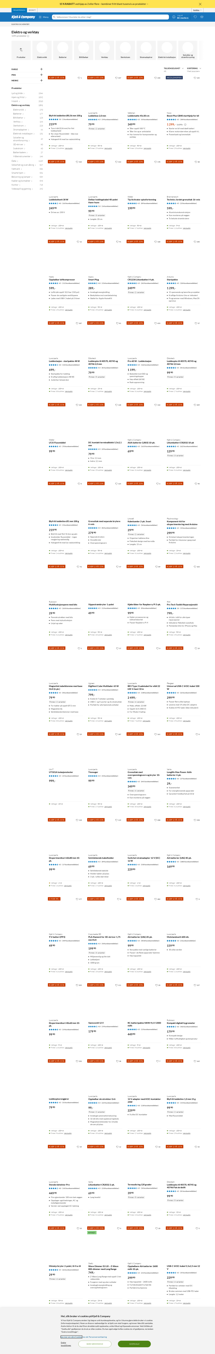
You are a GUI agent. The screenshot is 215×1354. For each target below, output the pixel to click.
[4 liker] (198, 899)
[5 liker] (80, 648)
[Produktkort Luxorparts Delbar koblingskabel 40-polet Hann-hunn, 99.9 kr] (105, 176)
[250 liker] (79, 1061)
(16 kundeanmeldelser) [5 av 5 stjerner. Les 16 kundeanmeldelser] (110, 206)
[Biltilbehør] (83, 50)
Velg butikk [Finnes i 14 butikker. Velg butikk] (69, 1048)
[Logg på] (180, 16)
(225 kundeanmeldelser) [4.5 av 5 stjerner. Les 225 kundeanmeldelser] (110, 1103)
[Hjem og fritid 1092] (27, 98)
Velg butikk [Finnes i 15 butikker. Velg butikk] (147, 148)
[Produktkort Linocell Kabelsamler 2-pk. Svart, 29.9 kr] (145, 498)
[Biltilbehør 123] (28, 118)
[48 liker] (197, 161)
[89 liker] (157, 566)
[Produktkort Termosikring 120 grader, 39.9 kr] (145, 1161)
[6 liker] (158, 483)
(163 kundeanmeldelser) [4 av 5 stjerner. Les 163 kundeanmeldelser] (71, 203)
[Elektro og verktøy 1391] (27, 106)
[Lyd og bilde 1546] (27, 94)
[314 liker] (118, 161)
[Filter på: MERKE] (27, 80)
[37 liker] (197, 323)
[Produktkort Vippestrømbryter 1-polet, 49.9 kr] (105, 581)
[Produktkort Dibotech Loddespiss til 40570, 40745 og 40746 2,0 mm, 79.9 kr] (105, 338)
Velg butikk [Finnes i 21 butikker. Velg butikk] (186, 310)
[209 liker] (197, 405)
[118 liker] (79, 820)
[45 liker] (197, 1146)
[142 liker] (157, 405)
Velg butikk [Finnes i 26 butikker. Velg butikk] (186, 1215)
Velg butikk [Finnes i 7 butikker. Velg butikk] (146, 721)
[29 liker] (197, 648)
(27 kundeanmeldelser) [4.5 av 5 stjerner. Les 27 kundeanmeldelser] (188, 779)
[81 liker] (118, 323)
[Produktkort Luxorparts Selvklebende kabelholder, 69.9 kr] (105, 834)
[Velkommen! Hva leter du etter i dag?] (112, 17)
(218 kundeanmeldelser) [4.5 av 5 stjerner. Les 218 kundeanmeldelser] (110, 1188)
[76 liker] (79, 566)
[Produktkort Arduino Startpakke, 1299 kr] (184, 256)
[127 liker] (197, 985)
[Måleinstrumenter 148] (28, 157)
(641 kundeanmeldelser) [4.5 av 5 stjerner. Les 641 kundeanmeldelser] (150, 781)
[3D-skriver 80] (28, 145)
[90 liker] (197, 483)
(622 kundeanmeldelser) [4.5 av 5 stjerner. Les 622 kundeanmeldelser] (189, 446)
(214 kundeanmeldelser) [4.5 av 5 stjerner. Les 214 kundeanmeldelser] (150, 1273)
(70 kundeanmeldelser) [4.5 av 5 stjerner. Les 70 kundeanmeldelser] (70, 446)
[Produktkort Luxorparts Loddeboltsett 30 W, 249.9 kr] (66, 176)
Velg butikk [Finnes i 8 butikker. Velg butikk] (68, 1133)
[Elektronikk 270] (28, 110)
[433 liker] (157, 323)
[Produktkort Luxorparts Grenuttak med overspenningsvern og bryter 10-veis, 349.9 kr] (145, 749)
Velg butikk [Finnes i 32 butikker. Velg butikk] (147, 972)
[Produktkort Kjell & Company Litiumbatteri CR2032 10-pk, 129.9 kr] (184, 419)
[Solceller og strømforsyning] (187, 50)
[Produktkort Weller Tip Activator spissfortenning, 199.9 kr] (145, 176)
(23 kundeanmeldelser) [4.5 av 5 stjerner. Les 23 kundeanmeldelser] (188, 203)
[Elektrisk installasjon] (167, 50)
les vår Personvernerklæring (95, 1337)
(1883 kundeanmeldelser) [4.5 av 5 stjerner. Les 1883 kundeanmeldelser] (189, 862)
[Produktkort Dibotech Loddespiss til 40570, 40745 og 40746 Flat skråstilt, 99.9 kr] (184, 1161)
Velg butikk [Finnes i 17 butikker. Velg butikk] (147, 228)
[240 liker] (157, 77)
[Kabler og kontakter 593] (27, 181)
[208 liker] (157, 820)
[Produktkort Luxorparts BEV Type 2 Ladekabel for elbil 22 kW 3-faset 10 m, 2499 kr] (145, 663)
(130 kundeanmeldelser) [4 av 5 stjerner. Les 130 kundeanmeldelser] (150, 1105)
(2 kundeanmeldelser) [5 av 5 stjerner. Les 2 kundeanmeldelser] (188, 941)
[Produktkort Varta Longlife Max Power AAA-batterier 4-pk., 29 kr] (184, 749)
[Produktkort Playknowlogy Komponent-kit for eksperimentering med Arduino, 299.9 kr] (184, 498)
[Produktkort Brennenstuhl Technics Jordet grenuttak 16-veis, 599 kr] (184, 176)
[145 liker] (197, 77)
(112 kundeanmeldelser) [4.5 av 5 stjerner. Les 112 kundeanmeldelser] (71, 283)
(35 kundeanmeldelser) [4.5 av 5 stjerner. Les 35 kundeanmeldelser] (188, 1273)
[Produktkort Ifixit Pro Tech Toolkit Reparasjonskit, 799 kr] (184, 581)
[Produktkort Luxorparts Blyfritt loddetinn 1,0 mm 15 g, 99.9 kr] (184, 1076)
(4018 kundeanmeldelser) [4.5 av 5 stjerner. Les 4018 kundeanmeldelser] (150, 941)
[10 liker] (157, 1146)
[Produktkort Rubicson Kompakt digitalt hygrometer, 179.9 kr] (184, 1000)
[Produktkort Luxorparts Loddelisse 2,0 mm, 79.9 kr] (105, 92)
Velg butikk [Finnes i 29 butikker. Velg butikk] (108, 148)
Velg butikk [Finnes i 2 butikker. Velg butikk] (68, 886)
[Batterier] (62, 50)
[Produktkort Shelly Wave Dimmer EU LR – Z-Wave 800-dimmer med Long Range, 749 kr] (105, 1243)
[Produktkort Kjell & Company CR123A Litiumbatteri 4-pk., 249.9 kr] (145, 256)
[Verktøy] (104, 50)
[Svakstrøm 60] (28, 149)
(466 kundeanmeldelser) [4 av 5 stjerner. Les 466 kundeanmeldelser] (189, 1027)
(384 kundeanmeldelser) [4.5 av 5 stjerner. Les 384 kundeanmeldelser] (189, 119)
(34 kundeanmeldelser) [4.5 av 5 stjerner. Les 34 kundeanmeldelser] (149, 1188)
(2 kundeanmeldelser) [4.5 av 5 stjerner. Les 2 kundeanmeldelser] (70, 525)
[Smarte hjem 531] (27, 173)
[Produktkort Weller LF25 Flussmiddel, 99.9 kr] (66, 419)
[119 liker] (118, 820)
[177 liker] (79, 899)
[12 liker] (118, 1146)
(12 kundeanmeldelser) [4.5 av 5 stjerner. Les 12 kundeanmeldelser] (110, 608)
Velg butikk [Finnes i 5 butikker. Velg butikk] (146, 1048)
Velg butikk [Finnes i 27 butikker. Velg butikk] (108, 391)
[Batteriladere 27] (28, 153)
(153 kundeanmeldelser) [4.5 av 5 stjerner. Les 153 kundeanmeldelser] (189, 1103)
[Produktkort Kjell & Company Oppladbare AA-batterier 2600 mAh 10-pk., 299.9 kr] (145, 1243)
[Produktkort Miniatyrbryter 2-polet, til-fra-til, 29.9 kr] (66, 1243)
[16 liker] (79, 241)
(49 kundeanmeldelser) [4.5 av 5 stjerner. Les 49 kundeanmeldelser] (110, 449)
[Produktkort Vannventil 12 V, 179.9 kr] (105, 1000)
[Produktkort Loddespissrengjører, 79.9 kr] (66, 1076)
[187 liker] (79, 323)
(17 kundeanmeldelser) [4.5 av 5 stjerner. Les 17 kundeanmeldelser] (70, 865)
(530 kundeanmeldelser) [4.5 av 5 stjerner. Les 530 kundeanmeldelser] (150, 865)
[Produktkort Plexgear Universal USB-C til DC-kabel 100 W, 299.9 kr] (184, 663)
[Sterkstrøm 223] (28, 126)
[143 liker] (79, 405)
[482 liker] (157, 899)
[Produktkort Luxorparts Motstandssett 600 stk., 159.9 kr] (184, 913)
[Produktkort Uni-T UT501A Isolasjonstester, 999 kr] (66, 749)
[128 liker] (118, 405)
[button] (28, 35)
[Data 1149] (27, 161)
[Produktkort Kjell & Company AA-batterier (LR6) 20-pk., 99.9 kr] (145, 913)
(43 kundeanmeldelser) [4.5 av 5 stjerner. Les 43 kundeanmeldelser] (149, 119)
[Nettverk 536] (27, 169)
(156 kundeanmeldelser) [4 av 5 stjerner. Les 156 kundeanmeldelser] (110, 283)
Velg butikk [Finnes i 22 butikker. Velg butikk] (69, 148)
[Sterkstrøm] (125, 50)
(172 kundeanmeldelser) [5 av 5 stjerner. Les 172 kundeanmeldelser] (189, 608)
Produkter (17, 88)
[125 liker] (118, 483)
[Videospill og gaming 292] (27, 189)
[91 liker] (118, 241)
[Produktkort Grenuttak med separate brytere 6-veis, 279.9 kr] (105, 498)
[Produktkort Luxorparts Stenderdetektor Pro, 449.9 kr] (66, 1161)
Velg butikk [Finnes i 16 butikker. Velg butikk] (108, 721)
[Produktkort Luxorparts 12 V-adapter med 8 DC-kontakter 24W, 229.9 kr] (145, 1076)
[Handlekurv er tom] (202, 16)
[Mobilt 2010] (27, 102)
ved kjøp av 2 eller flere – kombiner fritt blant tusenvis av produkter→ (104, 3)
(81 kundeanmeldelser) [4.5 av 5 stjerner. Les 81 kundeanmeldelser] (110, 368)
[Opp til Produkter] (21, 50)
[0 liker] (80, 483)
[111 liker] (118, 985)
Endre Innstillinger (66, 1344)
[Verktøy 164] (28, 122)
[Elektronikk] (41, 50)
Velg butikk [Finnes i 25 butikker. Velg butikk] (108, 310)
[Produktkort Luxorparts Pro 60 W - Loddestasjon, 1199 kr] (145, 338)
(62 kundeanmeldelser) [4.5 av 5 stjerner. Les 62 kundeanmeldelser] (188, 693)
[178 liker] (157, 161)
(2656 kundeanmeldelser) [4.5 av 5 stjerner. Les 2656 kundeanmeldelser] (71, 608)
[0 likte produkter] (195, 16)
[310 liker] (79, 161)
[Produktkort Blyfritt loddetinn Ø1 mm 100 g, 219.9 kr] (66, 498)
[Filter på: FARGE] (27, 69)
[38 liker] (118, 1061)
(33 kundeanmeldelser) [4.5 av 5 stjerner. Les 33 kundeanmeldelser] (188, 528)
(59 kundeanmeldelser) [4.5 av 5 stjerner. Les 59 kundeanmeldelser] (110, 119)
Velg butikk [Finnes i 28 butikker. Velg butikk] (186, 148)
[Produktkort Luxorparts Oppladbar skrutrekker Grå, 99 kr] (105, 1076)
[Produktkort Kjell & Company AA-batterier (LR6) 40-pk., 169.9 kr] (184, 834)
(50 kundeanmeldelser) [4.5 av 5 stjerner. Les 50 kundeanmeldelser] (110, 944)
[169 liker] (197, 1061)
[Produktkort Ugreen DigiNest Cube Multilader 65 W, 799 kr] (105, 663)
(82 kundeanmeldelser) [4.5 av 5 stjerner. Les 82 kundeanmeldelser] (110, 528)
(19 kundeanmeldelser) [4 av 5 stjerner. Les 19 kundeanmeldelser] (110, 1026)
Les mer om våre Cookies (71, 1337)
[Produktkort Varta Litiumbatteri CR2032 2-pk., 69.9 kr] (105, 1161)
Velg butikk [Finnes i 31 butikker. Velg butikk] (69, 228)
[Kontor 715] (27, 185)
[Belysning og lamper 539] (27, 177)
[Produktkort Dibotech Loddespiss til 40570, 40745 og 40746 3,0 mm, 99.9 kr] (184, 338)
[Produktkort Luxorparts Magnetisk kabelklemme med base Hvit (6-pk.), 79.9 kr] (66, 663)
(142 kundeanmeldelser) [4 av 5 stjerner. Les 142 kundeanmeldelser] (71, 365)
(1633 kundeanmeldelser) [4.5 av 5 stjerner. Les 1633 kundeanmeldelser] (150, 446)
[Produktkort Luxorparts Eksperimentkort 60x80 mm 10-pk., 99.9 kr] (66, 834)
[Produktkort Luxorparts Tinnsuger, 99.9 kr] (105, 749)
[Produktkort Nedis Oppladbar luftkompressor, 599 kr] (66, 256)
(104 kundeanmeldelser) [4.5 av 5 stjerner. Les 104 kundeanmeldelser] (189, 283)
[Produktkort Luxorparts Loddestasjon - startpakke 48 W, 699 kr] (66, 338)
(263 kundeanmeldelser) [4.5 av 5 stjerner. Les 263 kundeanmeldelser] (150, 283)
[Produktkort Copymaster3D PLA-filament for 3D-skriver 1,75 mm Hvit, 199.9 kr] (105, 913)
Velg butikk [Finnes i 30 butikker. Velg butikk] (69, 391)
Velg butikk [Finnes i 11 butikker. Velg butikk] (186, 228)
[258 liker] (197, 820)
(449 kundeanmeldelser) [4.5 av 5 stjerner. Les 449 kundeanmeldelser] (71, 941)
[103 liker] (197, 566)
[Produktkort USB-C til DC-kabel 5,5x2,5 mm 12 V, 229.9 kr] (184, 1243)
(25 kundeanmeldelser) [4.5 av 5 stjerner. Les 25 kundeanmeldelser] (70, 776)
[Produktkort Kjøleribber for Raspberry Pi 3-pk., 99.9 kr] (145, 581)
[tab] (19, 10)
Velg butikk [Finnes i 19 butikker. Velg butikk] (186, 1303)
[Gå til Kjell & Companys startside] (24, 17)
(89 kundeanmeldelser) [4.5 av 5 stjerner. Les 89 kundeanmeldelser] (149, 203)
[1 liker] (80, 77)
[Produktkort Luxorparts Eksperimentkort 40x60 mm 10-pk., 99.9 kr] (66, 1000)
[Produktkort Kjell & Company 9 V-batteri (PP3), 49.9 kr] (66, 913)
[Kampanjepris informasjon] (185, 125)
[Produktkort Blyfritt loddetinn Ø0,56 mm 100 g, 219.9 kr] (66, 92)
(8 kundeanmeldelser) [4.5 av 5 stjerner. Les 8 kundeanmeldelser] (149, 608)
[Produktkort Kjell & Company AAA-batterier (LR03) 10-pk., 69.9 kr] (145, 419)
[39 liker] (79, 1146)
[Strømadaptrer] (146, 50)
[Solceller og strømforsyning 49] (28, 139)
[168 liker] (157, 241)
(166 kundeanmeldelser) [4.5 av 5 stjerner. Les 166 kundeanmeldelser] (150, 365)
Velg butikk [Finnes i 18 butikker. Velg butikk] (69, 310)
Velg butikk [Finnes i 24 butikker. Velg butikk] (108, 228)
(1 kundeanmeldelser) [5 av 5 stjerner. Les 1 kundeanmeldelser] (70, 119)
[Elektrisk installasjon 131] (28, 134)
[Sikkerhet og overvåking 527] (27, 165)
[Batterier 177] (28, 114)
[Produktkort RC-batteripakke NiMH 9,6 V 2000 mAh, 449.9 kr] (145, 1000)
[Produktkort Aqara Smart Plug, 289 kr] (105, 256)
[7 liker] (158, 1061)
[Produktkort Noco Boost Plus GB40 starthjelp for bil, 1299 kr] (184, 92)
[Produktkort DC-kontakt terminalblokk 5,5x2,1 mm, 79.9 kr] (105, 419)
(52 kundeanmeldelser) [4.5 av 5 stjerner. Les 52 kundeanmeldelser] (70, 1102)
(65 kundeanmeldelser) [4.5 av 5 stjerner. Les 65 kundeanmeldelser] (110, 690)
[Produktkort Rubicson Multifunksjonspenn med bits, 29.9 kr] (66, 581)
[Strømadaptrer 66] (28, 130)
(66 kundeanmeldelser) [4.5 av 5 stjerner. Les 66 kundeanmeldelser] (70, 1270)
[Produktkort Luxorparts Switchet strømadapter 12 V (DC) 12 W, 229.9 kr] (145, 834)
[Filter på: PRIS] (27, 75)
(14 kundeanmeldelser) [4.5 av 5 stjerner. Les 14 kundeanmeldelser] (70, 1029)
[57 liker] (118, 566)
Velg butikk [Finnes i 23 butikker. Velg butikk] (147, 1215)
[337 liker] (118, 77)
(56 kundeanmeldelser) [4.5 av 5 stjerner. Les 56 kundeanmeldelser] (149, 525)
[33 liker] (79, 1228)
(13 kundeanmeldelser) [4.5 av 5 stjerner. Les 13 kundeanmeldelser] (149, 1029)
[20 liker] (157, 985)
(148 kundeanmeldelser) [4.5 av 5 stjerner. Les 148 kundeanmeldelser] (150, 693)
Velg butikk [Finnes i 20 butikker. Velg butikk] (108, 635)
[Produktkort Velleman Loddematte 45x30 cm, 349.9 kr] (145, 92)
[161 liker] (157, 734)
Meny (44, 17)
